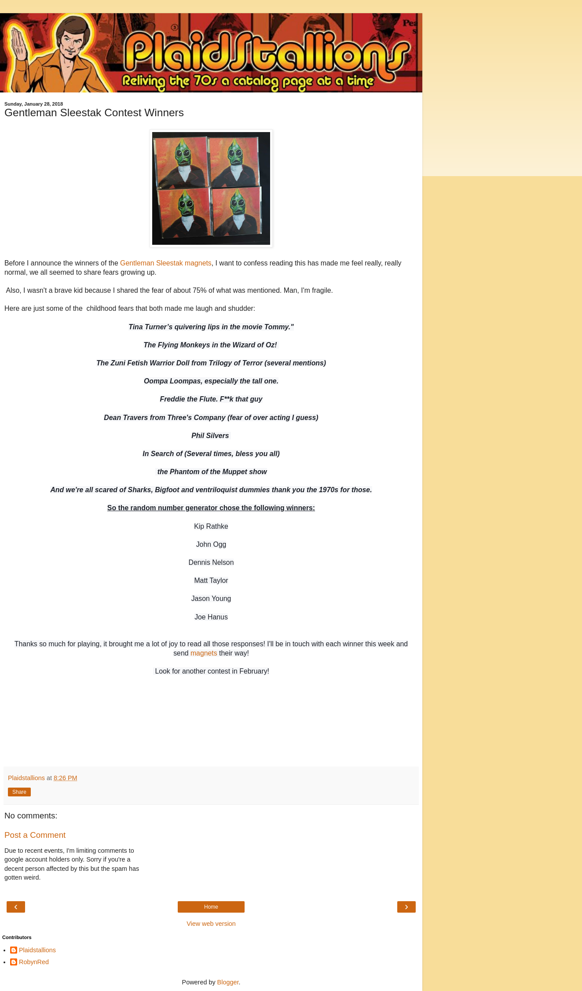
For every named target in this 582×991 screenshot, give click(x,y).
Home (211, 907)
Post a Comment (35, 835)
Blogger (228, 982)
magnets (203, 653)
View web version (211, 923)
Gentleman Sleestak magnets (166, 263)
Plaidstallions (37, 950)
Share (19, 792)
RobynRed (34, 961)
